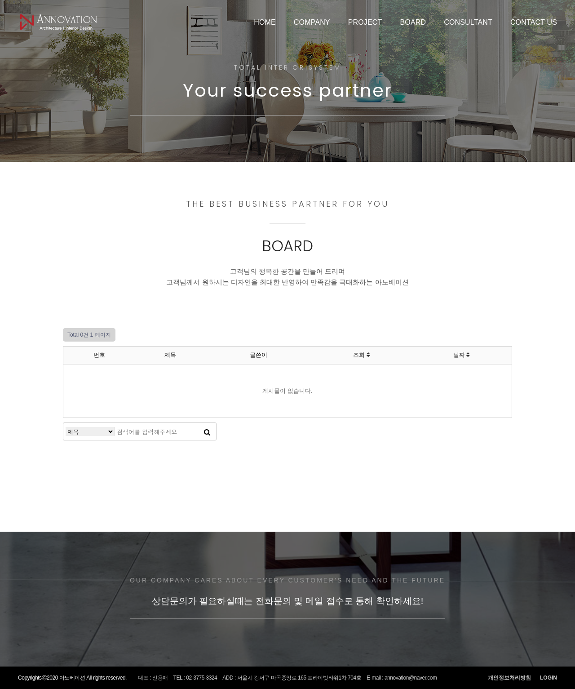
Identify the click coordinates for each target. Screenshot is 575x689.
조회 (361, 354)
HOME (265, 22)
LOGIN (548, 678)
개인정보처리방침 (509, 678)
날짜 (461, 354)
